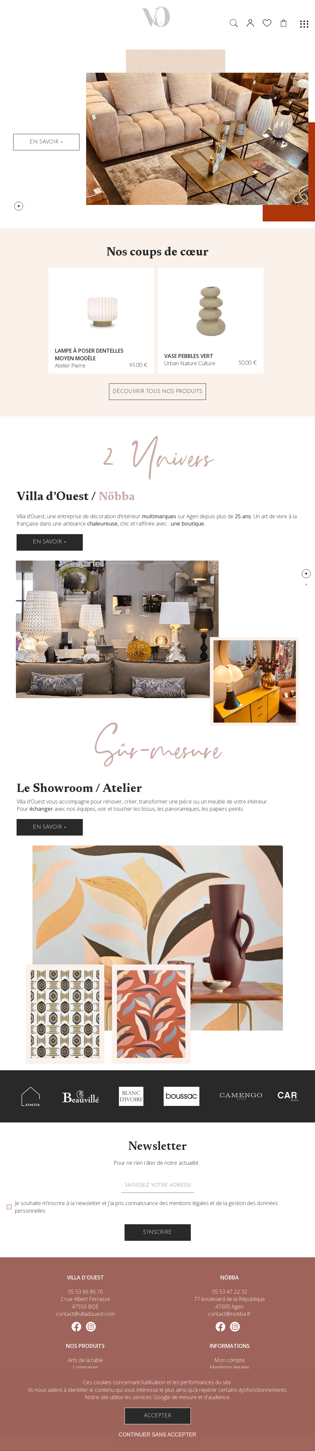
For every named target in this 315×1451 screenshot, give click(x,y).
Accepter (157, 1416)
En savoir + (46, 142)
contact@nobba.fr (229, 1313)
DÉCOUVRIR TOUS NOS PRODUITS (157, 391)
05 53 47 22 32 (229, 1291)
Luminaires (85, 1367)
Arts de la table (85, 1360)
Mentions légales (230, 1367)
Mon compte (229, 1360)
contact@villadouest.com (85, 1313)
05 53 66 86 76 (85, 1291)
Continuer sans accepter (157, 1434)
